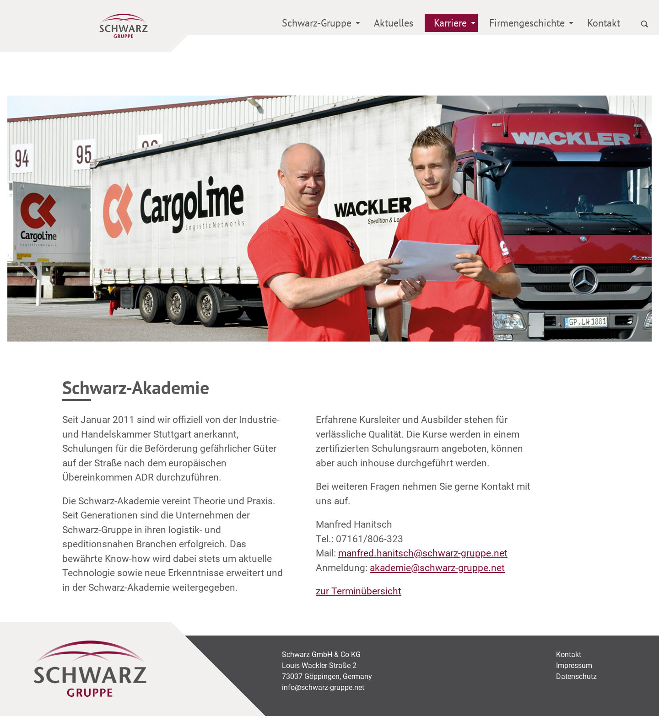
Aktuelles (393, 22)
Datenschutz (576, 676)
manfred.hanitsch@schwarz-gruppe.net (423, 553)
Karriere (450, 22)
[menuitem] (317, 24)
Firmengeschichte (527, 22)
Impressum (574, 665)
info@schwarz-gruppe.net (323, 687)
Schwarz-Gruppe (316, 22)
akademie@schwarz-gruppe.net (437, 567)
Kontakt (603, 22)
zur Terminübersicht (358, 591)
